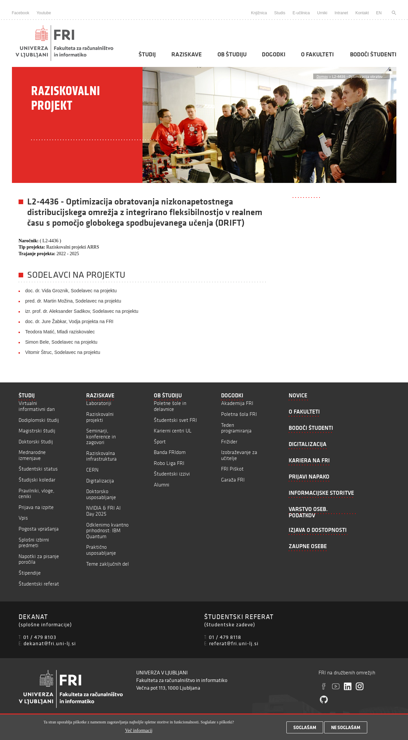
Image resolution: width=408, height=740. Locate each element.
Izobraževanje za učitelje (239, 455)
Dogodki (273, 54)
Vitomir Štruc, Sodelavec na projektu (62, 352)
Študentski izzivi (172, 474)
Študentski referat (39, 584)
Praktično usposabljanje (101, 550)
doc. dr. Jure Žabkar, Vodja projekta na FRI (69, 321)
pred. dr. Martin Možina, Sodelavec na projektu (73, 301)
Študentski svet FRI (175, 420)
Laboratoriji (98, 403)
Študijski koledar (37, 480)
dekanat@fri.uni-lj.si (50, 643)
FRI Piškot (232, 469)
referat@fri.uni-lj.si (234, 643)
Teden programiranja (236, 428)
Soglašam (304, 729)
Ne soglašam (345, 729)
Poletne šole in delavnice (170, 406)
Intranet (341, 13)
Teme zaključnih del (107, 564)
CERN (92, 470)
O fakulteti (317, 54)
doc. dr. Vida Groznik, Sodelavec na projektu (71, 290)
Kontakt (362, 13)
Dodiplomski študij (39, 420)
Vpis (23, 518)
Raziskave (186, 54)
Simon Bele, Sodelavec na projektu (61, 342)
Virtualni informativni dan (37, 406)
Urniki (322, 13)
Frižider (229, 441)
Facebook (20, 13)
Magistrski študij (37, 430)
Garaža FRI (233, 480)
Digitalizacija (100, 481)
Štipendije (30, 573)
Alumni (161, 485)
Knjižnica (259, 13)
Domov (322, 76)
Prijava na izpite (36, 507)
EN (379, 13)
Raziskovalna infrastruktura (101, 456)
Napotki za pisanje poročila (39, 559)
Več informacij (138, 731)
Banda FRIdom (170, 452)
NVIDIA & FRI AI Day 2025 (103, 511)
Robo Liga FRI (169, 463)
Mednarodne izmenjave (32, 455)
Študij (147, 54)
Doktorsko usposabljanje (101, 494)
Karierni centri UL (173, 430)
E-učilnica (301, 13)
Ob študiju (232, 54)
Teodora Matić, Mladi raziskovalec (60, 331)
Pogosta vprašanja (39, 529)
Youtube (43, 13)
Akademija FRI (237, 403)
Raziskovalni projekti (100, 417)
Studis (279, 13)
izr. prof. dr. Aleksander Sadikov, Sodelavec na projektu (81, 311)
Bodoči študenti (373, 54)
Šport (160, 441)
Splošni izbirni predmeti (34, 543)
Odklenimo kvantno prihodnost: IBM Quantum (107, 531)
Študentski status (38, 469)
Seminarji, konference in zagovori (101, 436)
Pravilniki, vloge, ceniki (36, 493)
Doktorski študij (36, 441)
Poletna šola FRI (239, 414)
